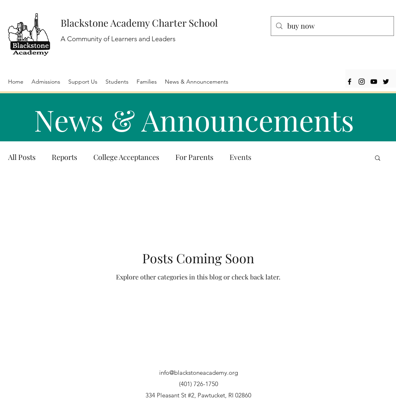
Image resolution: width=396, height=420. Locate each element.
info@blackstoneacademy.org (198, 372)
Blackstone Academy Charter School (139, 22)
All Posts (22, 157)
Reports (64, 157)
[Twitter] (386, 82)
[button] (377, 158)
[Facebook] (349, 82)
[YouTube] (374, 82)
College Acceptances (126, 157)
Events (240, 157)
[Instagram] (362, 82)
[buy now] (332, 26)
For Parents (194, 157)
